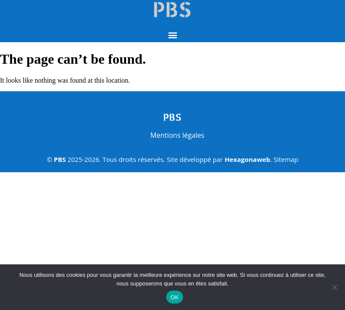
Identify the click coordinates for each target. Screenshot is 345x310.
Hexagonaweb (247, 159)
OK (175, 297)
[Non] (334, 287)
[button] (172, 35)
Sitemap (286, 159)
